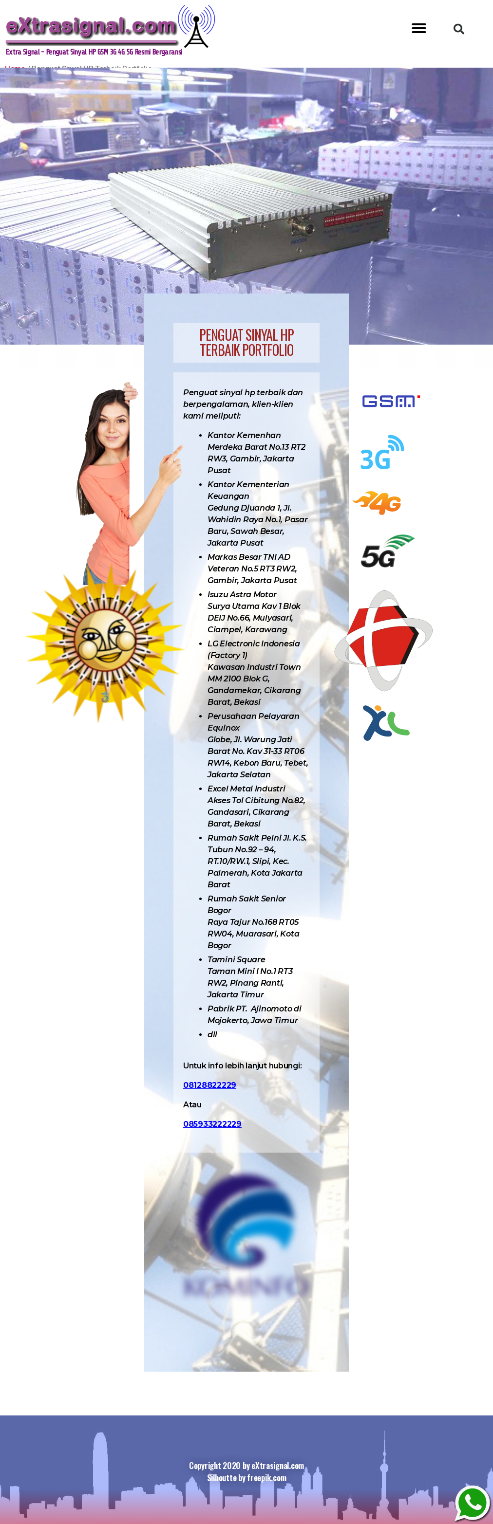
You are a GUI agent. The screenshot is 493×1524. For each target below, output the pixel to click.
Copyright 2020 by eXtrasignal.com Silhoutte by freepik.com (246, 1471)
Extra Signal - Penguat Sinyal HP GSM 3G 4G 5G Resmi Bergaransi (103, 52)
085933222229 (212, 1124)
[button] (419, 28)
